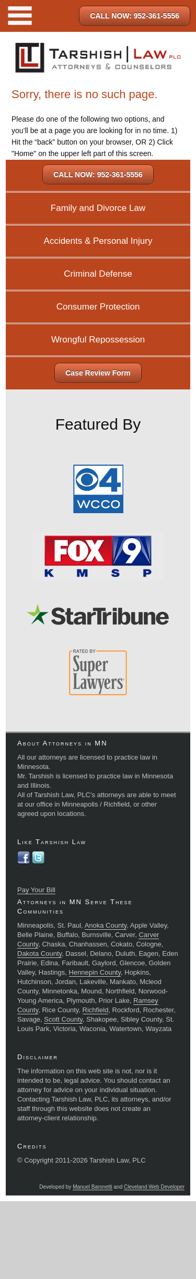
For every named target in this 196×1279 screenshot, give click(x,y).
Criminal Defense (98, 274)
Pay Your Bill (36, 890)
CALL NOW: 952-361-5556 (134, 15)
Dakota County (39, 953)
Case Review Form (98, 373)
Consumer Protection (98, 307)
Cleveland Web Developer (154, 1187)
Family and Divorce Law (98, 208)
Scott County (63, 1019)
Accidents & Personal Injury (98, 241)
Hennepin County (95, 972)
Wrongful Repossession (98, 340)
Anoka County (106, 925)
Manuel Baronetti (92, 1187)
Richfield (96, 1010)
